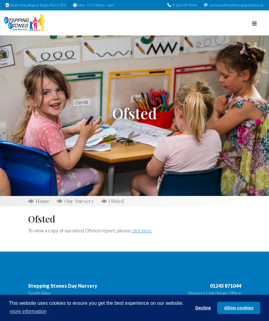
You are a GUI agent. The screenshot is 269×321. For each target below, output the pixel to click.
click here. (142, 230)
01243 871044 (185, 5)
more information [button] (28, 311)
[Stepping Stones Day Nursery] (25, 22)
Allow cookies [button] (238, 307)
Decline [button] (203, 307)
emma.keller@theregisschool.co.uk (236, 5)
